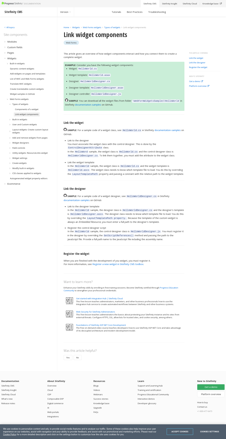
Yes (68, 348)
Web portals (53, 403)
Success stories (100, 390)
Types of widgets (112, 27)
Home (66, 27)
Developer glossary (147, 394)
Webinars (98, 385)
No (77, 348)
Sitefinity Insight (8, 381)
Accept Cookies (179, 431)
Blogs (96, 376)
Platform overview (199, 86)
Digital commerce (55, 394)
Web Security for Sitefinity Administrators (95, 302)
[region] (113, 431)
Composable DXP (55, 390)
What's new (7, 390)
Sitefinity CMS (7, 376)
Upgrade (97, 398)
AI (48, 398)
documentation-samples (88, 101)
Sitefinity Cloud (8, 385)
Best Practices (135, 11)
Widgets (76, 27)
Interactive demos (146, 390)
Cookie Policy (9, 434)
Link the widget (196, 58)
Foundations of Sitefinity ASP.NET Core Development (101, 316)
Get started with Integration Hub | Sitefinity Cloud (99, 289)
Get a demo (196, 81)
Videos (96, 381)
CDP (49, 385)
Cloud (50, 381)
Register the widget (198, 67)
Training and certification (149, 381)
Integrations (53, 407)
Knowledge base (101, 394)
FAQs (95, 403)
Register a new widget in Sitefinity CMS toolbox (117, 255)
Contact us (202, 397)
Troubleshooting (157, 11)
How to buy (202, 393)
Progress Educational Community (153, 385)
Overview (51, 376)
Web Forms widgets (92, 27)
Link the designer (197, 62)
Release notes (8, 394)
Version (65, 11)
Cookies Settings (209, 431)
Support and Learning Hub (150, 376)
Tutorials (116, 11)
